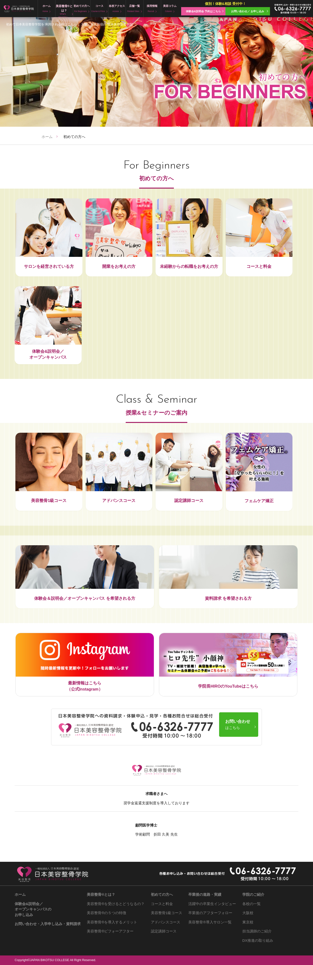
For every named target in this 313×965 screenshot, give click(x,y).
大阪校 (247, 913)
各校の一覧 (251, 904)
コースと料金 (162, 904)
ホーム (47, 137)
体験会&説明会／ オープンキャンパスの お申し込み (33, 909)
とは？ (101, 894)
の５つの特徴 (106, 913)
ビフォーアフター (110, 931)
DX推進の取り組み (257, 940)
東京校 (247, 922)
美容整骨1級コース (166, 913)
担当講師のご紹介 (257, 931)
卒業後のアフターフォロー (210, 913)
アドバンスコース (165, 922)
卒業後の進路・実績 (204, 894)
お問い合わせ (237, 724)
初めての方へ (162, 894)
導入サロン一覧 (209, 922)
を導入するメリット (112, 922)
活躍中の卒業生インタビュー (212, 904)
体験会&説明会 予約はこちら (203, 11)
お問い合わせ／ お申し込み (247, 11)
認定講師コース (164, 931)
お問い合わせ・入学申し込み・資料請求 (48, 924)
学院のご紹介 (253, 894)
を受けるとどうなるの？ (116, 904)
